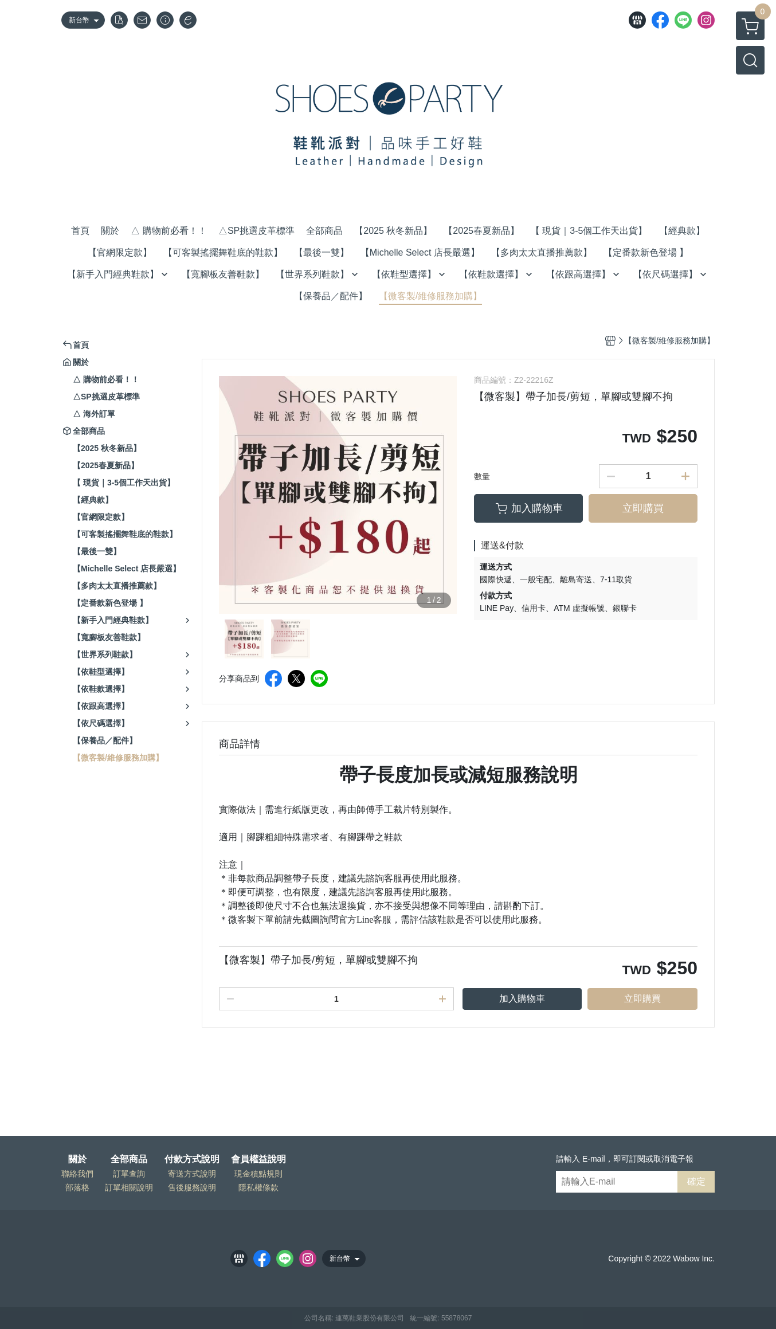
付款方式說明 (192, 1159)
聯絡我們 (77, 1174)
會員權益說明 (258, 1159)
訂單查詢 (129, 1174)
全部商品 (129, 1159)
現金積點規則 (258, 1174)
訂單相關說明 (129, 1187)
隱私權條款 (258, 1187)
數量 (482, 476)
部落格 (77, 1187)
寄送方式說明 (192, 1174)
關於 (77, 1159)
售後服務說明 (192, 1187)
